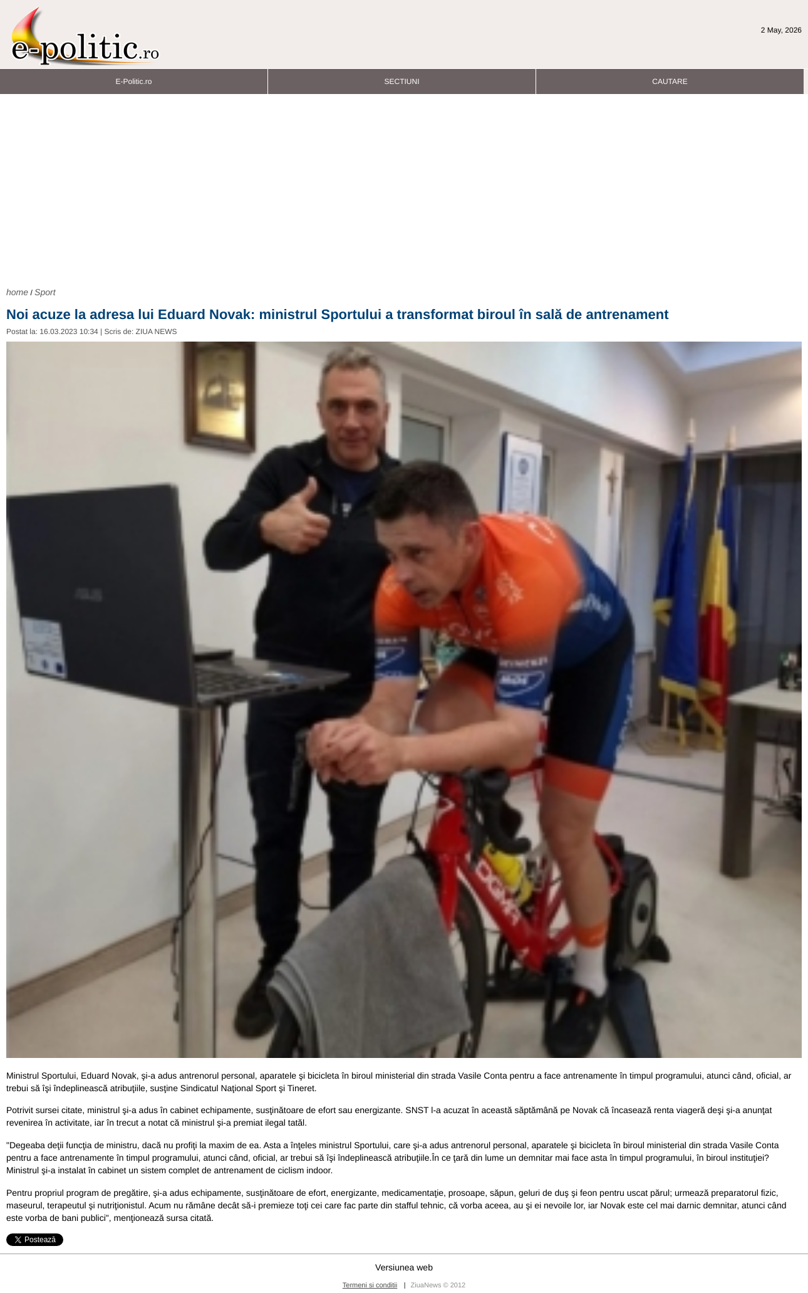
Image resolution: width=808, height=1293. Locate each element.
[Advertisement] (404, 188)
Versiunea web (404, 1267)
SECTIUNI (401, 78)
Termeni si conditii (370, 1285)
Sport (44, 292)
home (17, 292)
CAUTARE (669, 78)
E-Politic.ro (133, 78)
